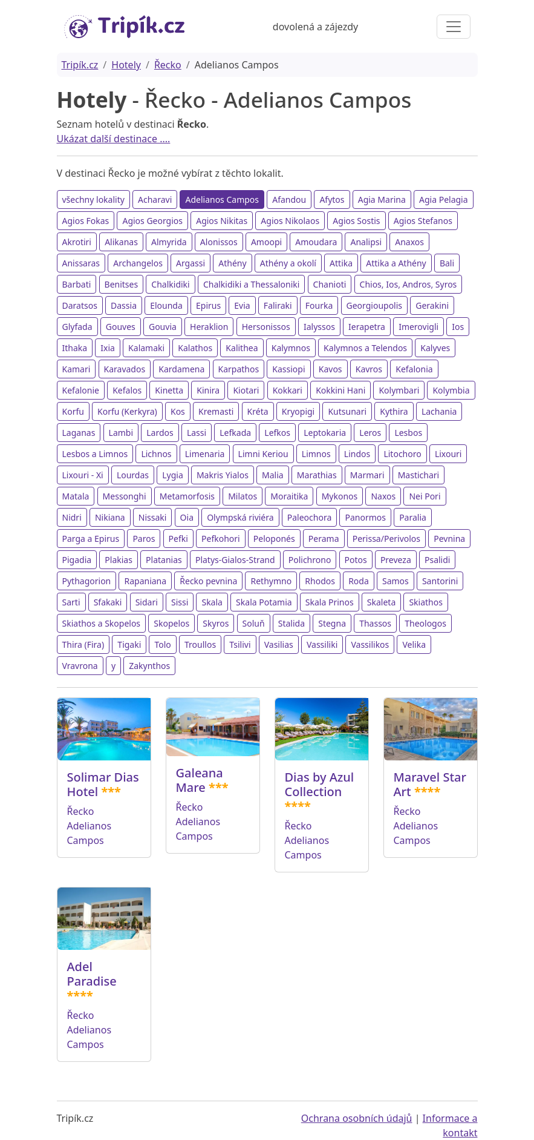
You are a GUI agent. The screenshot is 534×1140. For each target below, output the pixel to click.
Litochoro (402, 454)
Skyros (216, 623)
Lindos (357, 454)
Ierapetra (366, 326)
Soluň (254, 623)
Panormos (365, 517)
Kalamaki (146, 348)
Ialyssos (319, 326)
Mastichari (419, 475)
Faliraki (278, 305)
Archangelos (138, 263)
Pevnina (449, 538)
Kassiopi (288, 369)
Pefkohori (220, 538)
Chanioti (330, 284)
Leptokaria (325, 432)
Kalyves (435, 348)
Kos (178, 411)
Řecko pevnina (208, 581)
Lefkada (235, 432)
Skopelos (171, 623)
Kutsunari (347, 411)
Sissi (179, 602)
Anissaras (81, 263)
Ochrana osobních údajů (356, 1118)
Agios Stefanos (423, 220)
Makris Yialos (223, 475)
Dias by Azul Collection (319, 784)
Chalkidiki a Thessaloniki (251, 284)
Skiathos (426, 602)
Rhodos (320, 581)
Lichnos (156, 454)
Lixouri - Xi (82, 475)
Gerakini (432, 305)
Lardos (159, 432)
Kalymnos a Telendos (365, 348)
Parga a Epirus (91, 538)
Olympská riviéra (240, 517)
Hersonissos (266, 326)
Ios (458, 326)
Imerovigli (418, 326)
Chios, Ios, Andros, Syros (408, 284)
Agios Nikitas (221, 220)
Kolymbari (399, 390)
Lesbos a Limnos (95, 454)
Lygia (172, 475)
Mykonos (340, 496)
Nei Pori (424, 496)
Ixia (107, 348)
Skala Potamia (264, 602)
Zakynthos (149, 665)
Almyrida (169, 242)
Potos (356, 559)
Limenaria (205, 454)
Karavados (125, 369)
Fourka (319, 305)
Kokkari (287, 390)
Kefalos (127, 390)
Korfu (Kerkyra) (127, 411)
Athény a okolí (288, 263)
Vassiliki (322, 644)
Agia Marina (382, 199)
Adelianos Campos (222, 199)
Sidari (146, 602)
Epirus (208, 305)
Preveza (395, 559)
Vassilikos (370, 644)
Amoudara (316, 242)
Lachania (439, 411)
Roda (358, 581)
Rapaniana (145, 581)
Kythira (394, 411)
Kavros (369, 369)
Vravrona (80, 665)
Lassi (196, 432)
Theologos (425, 623)
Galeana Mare (199, 780)
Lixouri (448, 454)
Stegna (332, 623)
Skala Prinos (329, 602)
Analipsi (366, 242)
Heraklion (209, 326)
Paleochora (309, 517)
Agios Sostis (356, 220)
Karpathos (238, 369)
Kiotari (246, 390)
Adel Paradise (92, 973)
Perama (323, 538)
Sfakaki (108, 602)
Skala (211, 602)
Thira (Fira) (83, 644)
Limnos (316, 454)
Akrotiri (76, 242)
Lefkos (277, 432)
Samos (395, 581)
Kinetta (169, 390)
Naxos (383, 496)
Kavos (330, 369)
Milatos (242, 496)
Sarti (71, 602)
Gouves (120, 326)
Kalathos (195, 348)
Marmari (367, 475)
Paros (143, 538)
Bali (447, 263)
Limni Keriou (263, 454)
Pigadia (77, 559)
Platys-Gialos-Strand (235, 559)
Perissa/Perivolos (386, 538)
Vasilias (278, 644)
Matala (76, 496)
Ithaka (75, 348)
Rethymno (270, 581)
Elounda (166, 305)
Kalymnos (291, 348)
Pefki (178, 538)
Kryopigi (298, 411)
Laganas (79, 432)
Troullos (200, 644)
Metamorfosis (187, 496)
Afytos (331, 199)
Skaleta (381, 602)
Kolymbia (450, 390)
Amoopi (266, 242)
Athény (232, 263)
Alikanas (121, 242)
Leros (370, 432)
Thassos (375, 623)
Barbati (76, 284)
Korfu (73, 411)
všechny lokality (93, 199)
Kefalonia (414, 369)
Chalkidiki (170, 284)
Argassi (190, 263)
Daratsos (79, 305)
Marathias (317, 475)
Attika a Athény (396, 263)
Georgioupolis (375, 305)
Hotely (126, 64)
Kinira (208, 390)
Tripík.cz (80, 64)
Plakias (118, 559)
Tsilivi (239, 644)
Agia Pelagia (443, 199)
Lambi (121, 432)
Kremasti (215, 411)
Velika (414, 644)
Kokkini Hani (340, 390)
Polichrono (309, 559)
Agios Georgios (152, 220)
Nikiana (110, 517)
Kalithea (242, 348)
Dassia (124, 305)
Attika (341, 263)
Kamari (76, 369)
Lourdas (133, 475)
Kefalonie (80, 390)
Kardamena (181, 369)
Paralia (412, 517)
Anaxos (409, 242)
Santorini (440, 581)
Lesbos (408, 432)
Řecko (167, 64)
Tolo (162, 644)
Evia (242, 305)
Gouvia (163, 326)
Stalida (291, 623)
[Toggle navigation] (454, 27)
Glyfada (77, 326)
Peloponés (274, 538)
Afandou (289, 199)
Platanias (164, 559)
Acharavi (155, 199)
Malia (273, 475)
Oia (187, 517)
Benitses (121, 284)
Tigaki (129, 644)
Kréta (258, 411)
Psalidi (437, 559)
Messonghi (124, 496)
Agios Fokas (85, 220)
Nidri (72, 517)
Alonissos (219, 242)
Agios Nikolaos (290, 220)
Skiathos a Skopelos (101, 623)
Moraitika (289, 496)
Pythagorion (86, 581)
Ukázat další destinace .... (114, 138)
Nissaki (152, 517)
